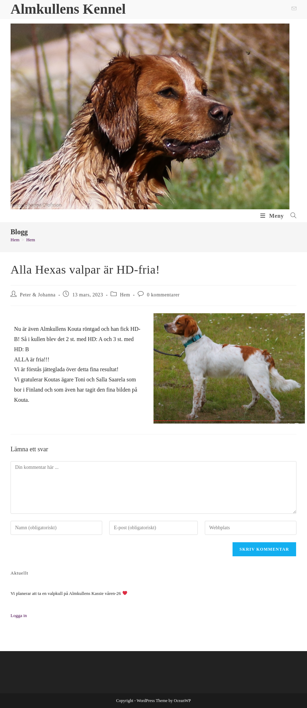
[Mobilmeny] (272, 216)
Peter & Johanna (38, 294)
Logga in (19, 615)
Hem (30, 239)
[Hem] (15, 239)
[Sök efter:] (290, 216)
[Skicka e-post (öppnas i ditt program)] (292, 9)
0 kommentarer (163, 294)
